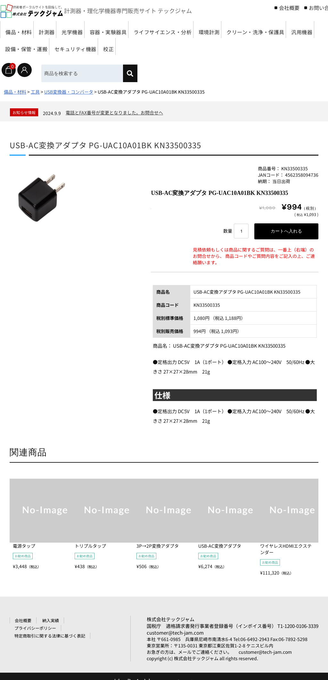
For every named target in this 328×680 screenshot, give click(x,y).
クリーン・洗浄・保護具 (37, 46)
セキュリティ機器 (199, 46)
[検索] (134, 73)
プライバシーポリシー (35, 629)
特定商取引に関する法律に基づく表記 (49, 637)
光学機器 (91, 30)
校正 (241, 46)
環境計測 (256, 30)
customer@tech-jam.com (175, 633)
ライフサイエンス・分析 (200, 30)
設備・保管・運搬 (141, 46)
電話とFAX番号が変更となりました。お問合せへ (114, 112)
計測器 (57, 30)
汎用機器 (93, 46)
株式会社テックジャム (170, 620)
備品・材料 (21, 30)
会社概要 (289, 8)
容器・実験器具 (136, 30)
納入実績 (50, 622)
